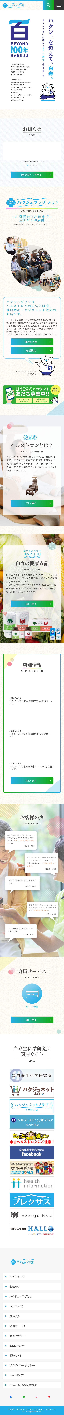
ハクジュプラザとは (21, 1296)
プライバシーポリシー (22, 1365)
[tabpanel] (32, 152)
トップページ (17, 1277)
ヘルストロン (17, 1306)
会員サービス (17, 1326)
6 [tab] (39, 165)
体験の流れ (31, 342)
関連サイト (16, 1355)
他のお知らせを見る (30, 175)
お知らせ (15, 1287)
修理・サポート (18, 1336)
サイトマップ (17, 1375)
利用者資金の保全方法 (23, 1385)
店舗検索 (31, 350)
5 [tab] (36, 165)
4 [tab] (33, 165)
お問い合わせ (18, 1346)
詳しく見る (31, 503)
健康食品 (15, 1316)
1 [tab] (25, 165)
